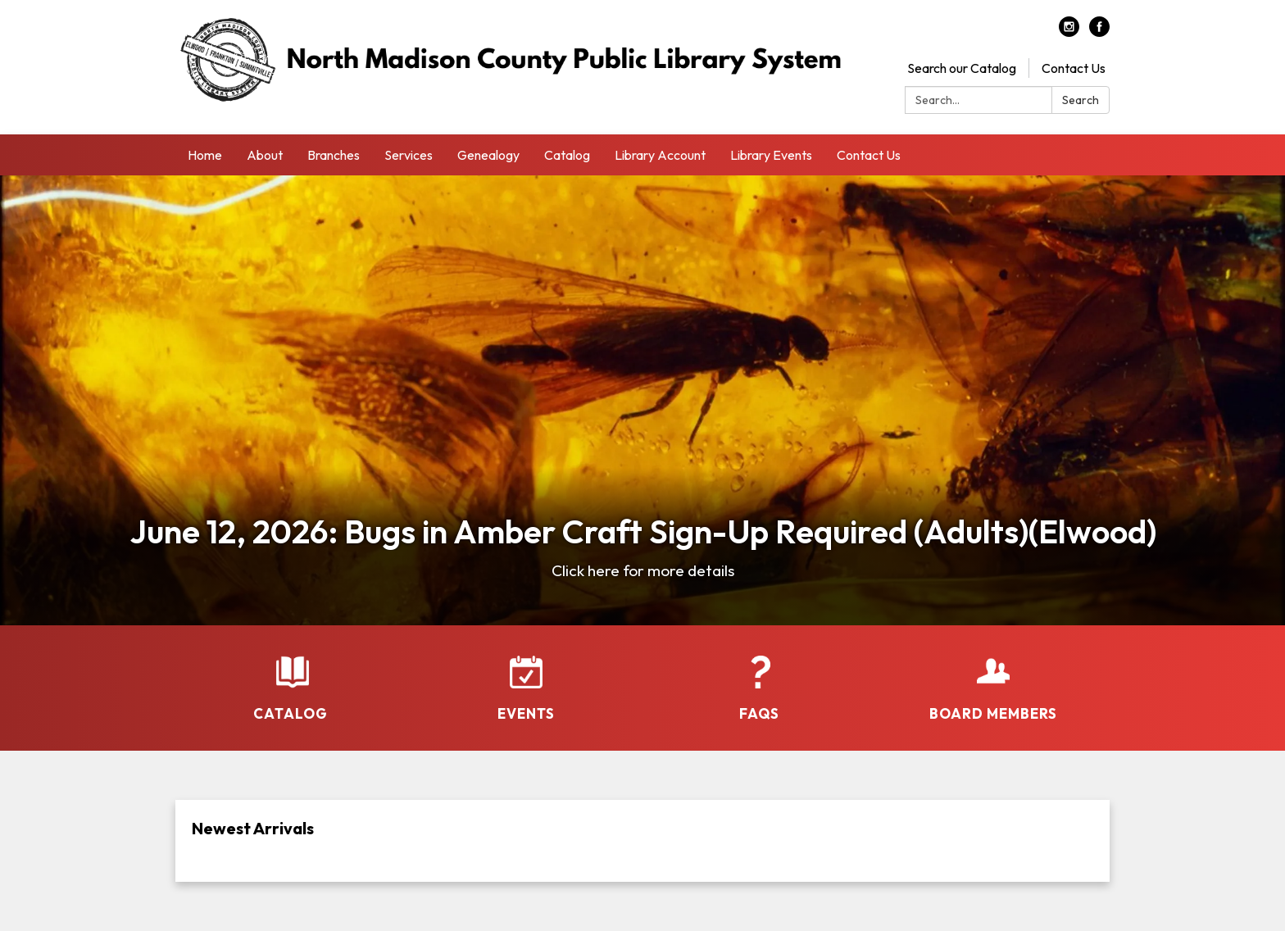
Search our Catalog (961, 68)
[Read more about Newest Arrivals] (642, 841)
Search (1080, 100)
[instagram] (1069, 32)
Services (408, 155)
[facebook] (1099, 32)
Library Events (771, 155)
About (265, 155)
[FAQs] (759, 678)
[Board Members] (993, 678)
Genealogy (488, 155)
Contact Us (1074, 68)
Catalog (567, 155)
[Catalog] (292, 678)
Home (205, 155)
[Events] (526, 678)
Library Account (660, 155)
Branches (333, 155)
